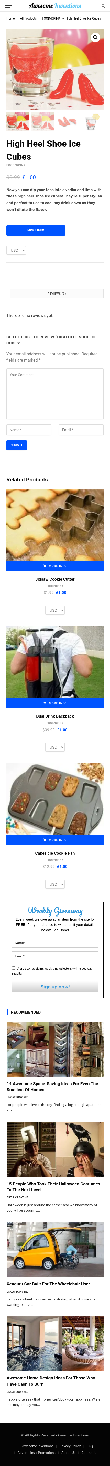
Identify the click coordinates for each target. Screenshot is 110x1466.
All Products (28, 18)
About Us (68, 1453)
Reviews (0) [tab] (57, 294)
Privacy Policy (70, 1446)
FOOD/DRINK (51, 18)
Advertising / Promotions (36, 1453)
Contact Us (89, 1453)
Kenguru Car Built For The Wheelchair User (48, 1284)
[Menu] (8, 6)
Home (10, 18)
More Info (35, 230)
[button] (95, 37)
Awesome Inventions (37, 1446)
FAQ (89, 1446)
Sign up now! (55, 987)
